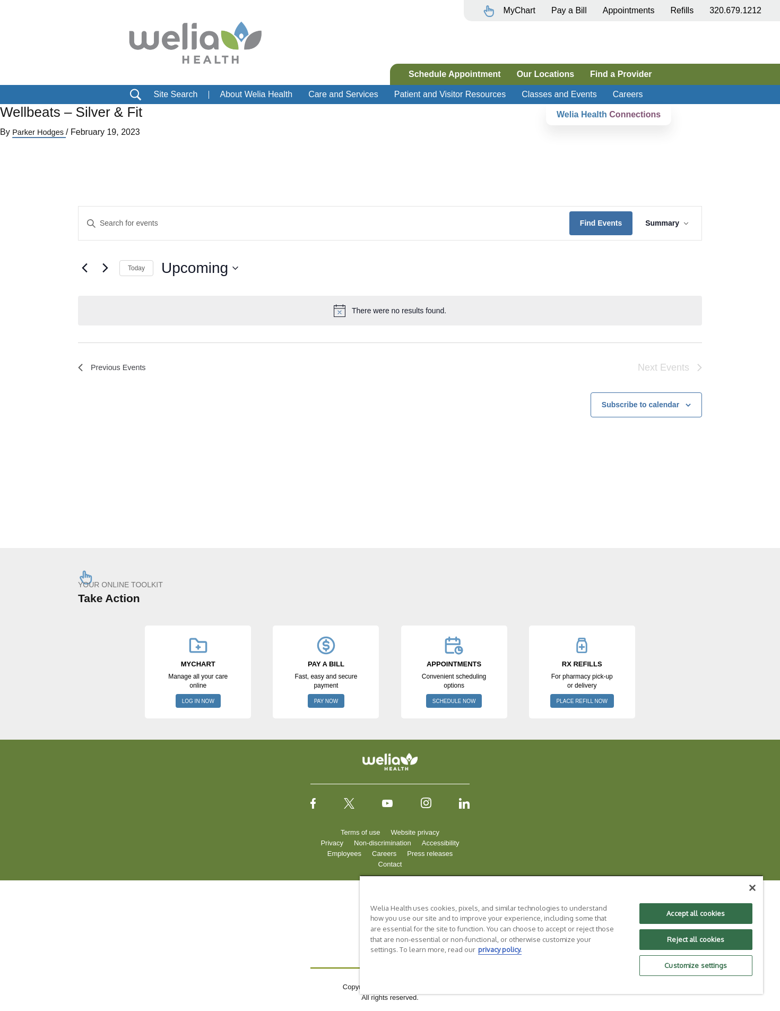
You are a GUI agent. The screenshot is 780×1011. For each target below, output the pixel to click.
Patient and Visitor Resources (450, 94)
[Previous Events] (84, 268)
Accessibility (441, 843)
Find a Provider (621, 74)
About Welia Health (256, 94)
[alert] (390, 310)
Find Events (601, 223)
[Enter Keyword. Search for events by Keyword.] (324, 223)
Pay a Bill (569, 10)
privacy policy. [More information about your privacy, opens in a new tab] (500, 949)
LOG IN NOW (198, 701)
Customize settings (695, 965)
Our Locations (545, 74)
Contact (390, 864)
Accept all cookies (695, 913)
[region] (561, 934)
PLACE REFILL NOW (582, 701)
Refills (682, 10)
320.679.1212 (735, 10)
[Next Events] (105, 268)
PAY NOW (326, 701)
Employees (344, 854)
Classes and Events (559, 94)
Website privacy (415, 832)
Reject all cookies (695, 939)
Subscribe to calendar (640, 404)
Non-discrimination (382, 843)
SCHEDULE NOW (454, 701)
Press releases (430, 854)
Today (136, 268)
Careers (628, 94)
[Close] (752, 888)
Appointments (629, 10)
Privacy (331, 843)
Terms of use (360, 832)
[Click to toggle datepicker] (199, 268)
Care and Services (343, 94)
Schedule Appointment (455, 74)
